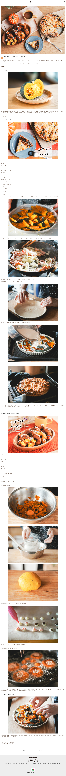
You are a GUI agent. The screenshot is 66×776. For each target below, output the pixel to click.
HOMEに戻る (40, 750)
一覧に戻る (25, 750)
